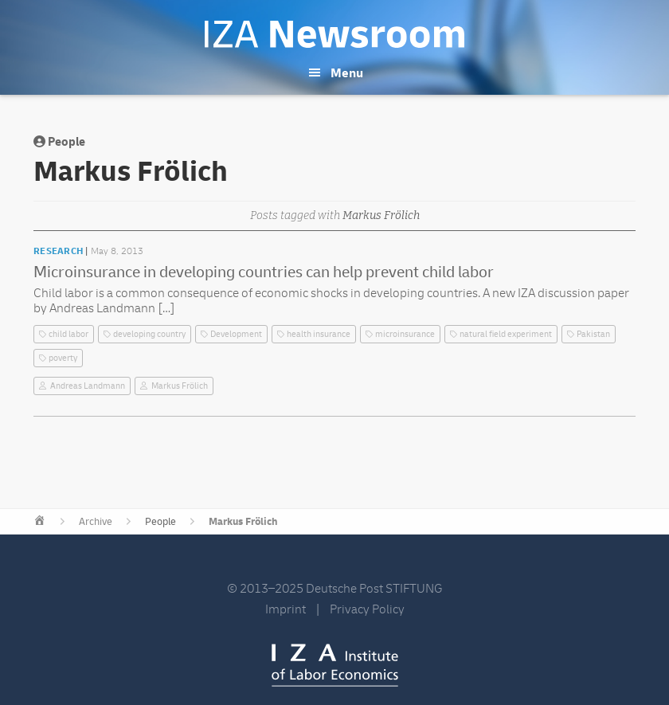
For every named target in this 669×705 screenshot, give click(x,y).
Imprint (285, 609)
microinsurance (405, 334)
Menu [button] (347, 73)
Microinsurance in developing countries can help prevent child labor (263, 272)
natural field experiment (506, 334)
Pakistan (593, 334)
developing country (149, 334)
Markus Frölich (179, 386)
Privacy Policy (367, 609)
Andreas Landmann (87, 386)
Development (236, 334)
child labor (68, 334)
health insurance (318, 334)
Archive (95, 521)
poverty (63, 358)
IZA (335, 665)
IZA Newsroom (334, 34)
